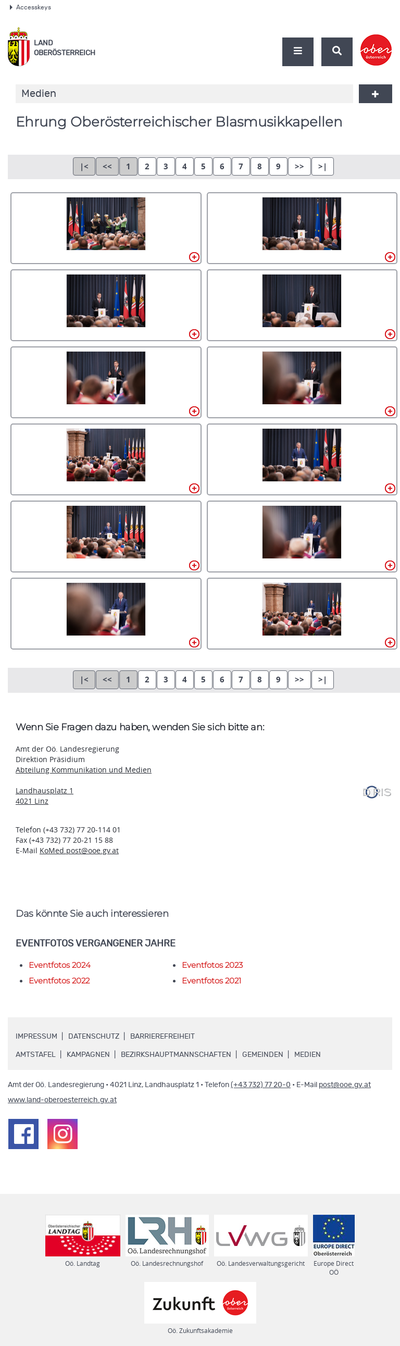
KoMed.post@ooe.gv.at (79, 850)
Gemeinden (262, 1054)
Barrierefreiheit (162, 1036)
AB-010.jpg (302, 536)
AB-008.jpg (302, 459)
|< (84, 166)
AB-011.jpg (106, 614)
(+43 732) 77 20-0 (261, 1085)
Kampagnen (88, 1054)
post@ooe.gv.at (345, 1085)
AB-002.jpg (302, 228)
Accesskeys (30, 7)
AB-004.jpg (302, 305)
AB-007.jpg (106, 459)
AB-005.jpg (106, 382)
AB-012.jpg (302, 614)
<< (107, 166)
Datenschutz (93, 1036)
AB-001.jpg (106, 228)
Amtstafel (36, 1054)
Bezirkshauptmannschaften (176, 1054)
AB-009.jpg (106, 536)
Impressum (36, 1036)
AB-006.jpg (302, 382)
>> (299, 166)
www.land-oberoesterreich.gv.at (62, 1100)
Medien (307, 1054)
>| (322, 166)
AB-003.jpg (106, 305)
